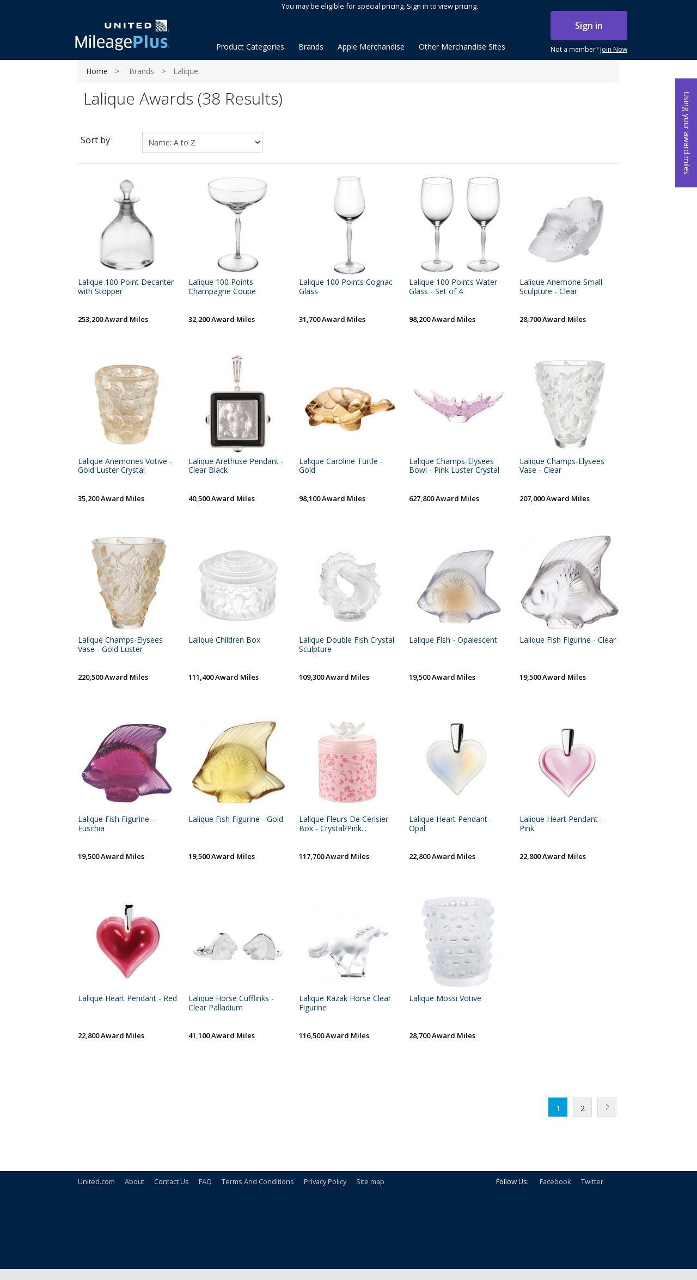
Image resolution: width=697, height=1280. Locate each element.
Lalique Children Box (224, 640)
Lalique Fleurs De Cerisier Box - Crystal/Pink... (343, 824)
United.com (96, 1181)
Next (606, 1107)
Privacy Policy (325, 1181)
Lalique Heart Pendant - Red (127, 998)
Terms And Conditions (258, 1181)
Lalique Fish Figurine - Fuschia (116, 824)
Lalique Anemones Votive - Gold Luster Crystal (125, 466)
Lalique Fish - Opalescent (453, 640)
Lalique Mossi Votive (445, 998)
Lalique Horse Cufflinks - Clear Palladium (231, 1003)
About (134, 1181)
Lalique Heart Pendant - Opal (450, 824)
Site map (370, 1181)
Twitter (592, 1181)
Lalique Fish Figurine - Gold (235, 819)
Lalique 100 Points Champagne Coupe (222, 287)
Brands (141, 71)
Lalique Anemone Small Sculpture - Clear (560, 287)
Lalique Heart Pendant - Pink (561, 824)
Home (97, 71)
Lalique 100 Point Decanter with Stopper (126, 287)
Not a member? (589, 49)
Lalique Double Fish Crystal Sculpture (346, 645)
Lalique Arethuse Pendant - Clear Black (236, 466)
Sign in (589, 26)
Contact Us (171, 1181)
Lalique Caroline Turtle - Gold (341, 466)
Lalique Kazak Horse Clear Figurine (345, 1003)
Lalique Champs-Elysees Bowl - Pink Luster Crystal (454, 466)
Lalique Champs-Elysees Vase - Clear (561, 466)
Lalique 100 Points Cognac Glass (346, 287)
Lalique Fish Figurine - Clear (567, 640)
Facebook (555, 1181)
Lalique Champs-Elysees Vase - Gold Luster (120, 645)
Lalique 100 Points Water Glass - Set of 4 (453, 287)
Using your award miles (687, 133)
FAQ (205, 1181)
